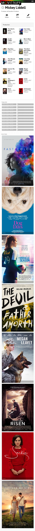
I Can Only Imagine (27, 59)
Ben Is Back (27, 39)
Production (6, 25)
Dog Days (10, 49)
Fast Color (27, 29)
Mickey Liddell (15, 7)
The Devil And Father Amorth (27, 50)
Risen (9, 89)
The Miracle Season (11, 59)
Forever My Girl (11, 69)
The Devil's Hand (11, 29)
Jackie (25, 79)
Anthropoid (27, 89)
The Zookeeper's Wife (11, 80)
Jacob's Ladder (10, 39)
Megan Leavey (26, 69)
